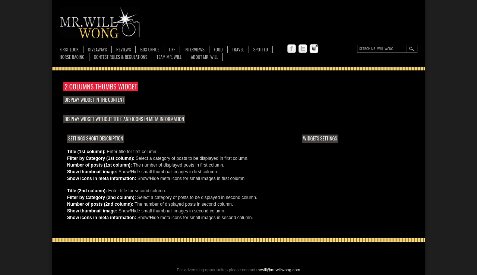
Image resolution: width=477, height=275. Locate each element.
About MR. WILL (204, 57)
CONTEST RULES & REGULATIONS (121, 57)
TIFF (172, 49)
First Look (69, 49)
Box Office (149, 49)
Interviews (194, 49)
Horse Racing (72, 57)
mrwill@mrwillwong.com (278, 270)
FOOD (218, 49)
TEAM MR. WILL (169, 57)
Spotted (260, 49)
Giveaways (97, 49)
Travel (238, 49)
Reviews (123, 49)
